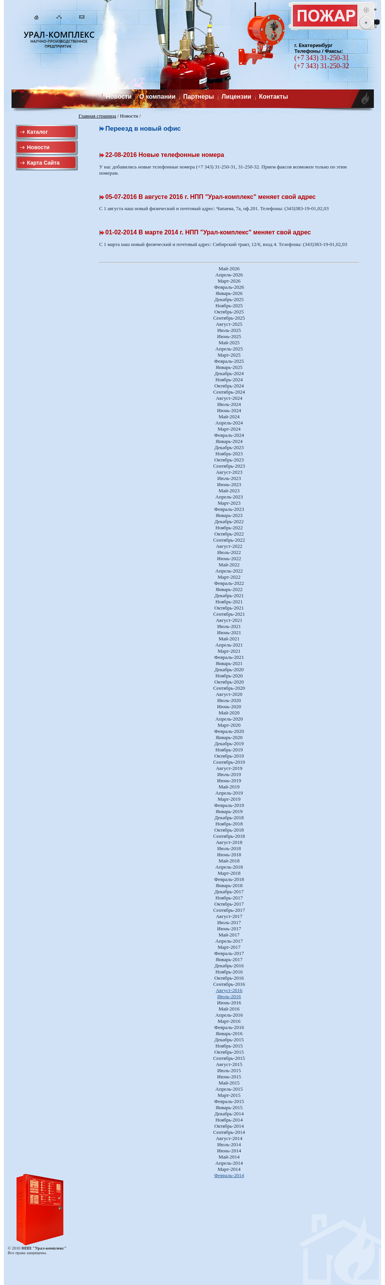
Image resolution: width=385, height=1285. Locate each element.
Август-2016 (229, 990)
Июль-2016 (229, 996)
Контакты (273, 96)
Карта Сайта (43, 163)
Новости (119, 96)
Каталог (37, 132)
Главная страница (97, 116)
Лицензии (236, 96)
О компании (157, 96)
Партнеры (198, 96)
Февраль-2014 (229, 1175)
